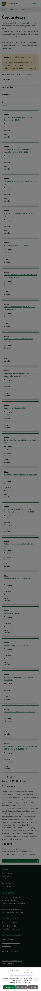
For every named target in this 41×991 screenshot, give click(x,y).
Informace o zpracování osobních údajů (21, 975)
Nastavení (33, 987)
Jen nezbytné (21, 987)
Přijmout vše (9, 987)
